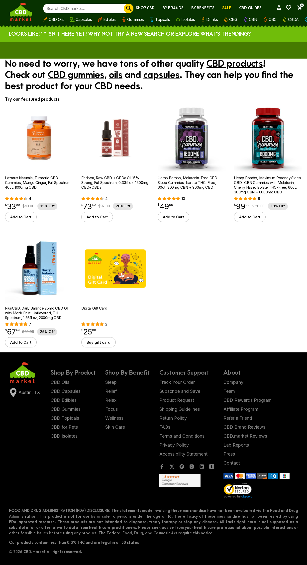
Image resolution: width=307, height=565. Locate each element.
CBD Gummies (66, 409)
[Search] (128, 8)
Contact (231, 463)
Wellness (114, 418)
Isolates (188, 19)
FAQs (164, 427)
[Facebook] (161, 467)
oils (115, 75)
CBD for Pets (64, 427)
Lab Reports (236, 445)
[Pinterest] (181, 467)
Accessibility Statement (183, 454)
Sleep (111, 382)
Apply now (191, 50)
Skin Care (115, 427)
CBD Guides (250, 8)
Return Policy (173, 418)
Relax (110, 400)
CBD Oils (56, 19)
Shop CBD (145, 8)
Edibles (109, 19)
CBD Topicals (65, 418)
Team (229, 391)
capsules (161, 75)
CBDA (293, 19)
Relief (111, 391)
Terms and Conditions (182, 436)
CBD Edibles (64, 400)
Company (233, 382)
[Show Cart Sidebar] (298, 7)
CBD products (234, 64)
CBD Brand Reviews (244, 427)
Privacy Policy (174, 445)
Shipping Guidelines (179, 409)
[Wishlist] (287, 7)
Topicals (162, 19)
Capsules (84, 19)
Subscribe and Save (179, 391)
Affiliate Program (240, 409)
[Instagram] (191, 467)
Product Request (176, 400)
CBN (253, 19)
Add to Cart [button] (20, 217)
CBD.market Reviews (245, 436)
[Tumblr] (211, 467)
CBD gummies (76, 75)
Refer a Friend (237, 418)
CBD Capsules (66, 391)
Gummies (135, 19)
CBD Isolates (64, 436)
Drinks (212, 19)
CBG (233, 19)
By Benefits (202, 8)
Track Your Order (177, 382)
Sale (226, 8)
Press (229, 454)
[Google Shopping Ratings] (186, 480)
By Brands (173, 8)
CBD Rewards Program (247, 400)
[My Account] (277, 7)
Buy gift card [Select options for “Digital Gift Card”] (98, 342)
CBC (273, 19)
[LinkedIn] (201, 467)
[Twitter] (171, 467)
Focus (111, 409)
